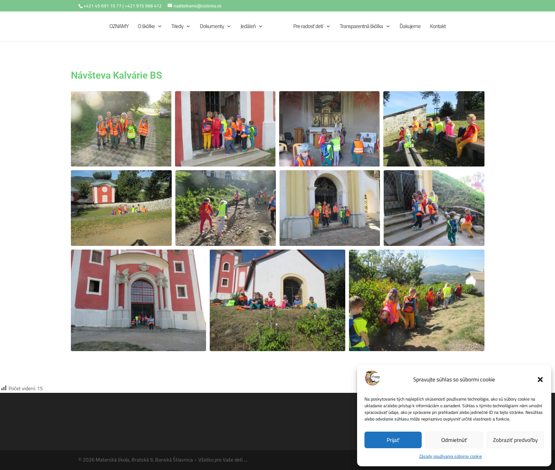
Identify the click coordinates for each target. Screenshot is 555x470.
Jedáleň (248, 27)
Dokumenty (212, 27)
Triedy (177, 27)
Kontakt (438, 27)
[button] (540, 379)
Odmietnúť (454, 440)
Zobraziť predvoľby (515, 440)
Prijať (393, 440)
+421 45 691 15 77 (102, 5)
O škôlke (146, 27)
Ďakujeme (410, 27)
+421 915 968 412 (143, 5)
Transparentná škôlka (361, 27)
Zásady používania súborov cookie (450, 456)
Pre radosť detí (308, 27)
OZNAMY (119, 27)
